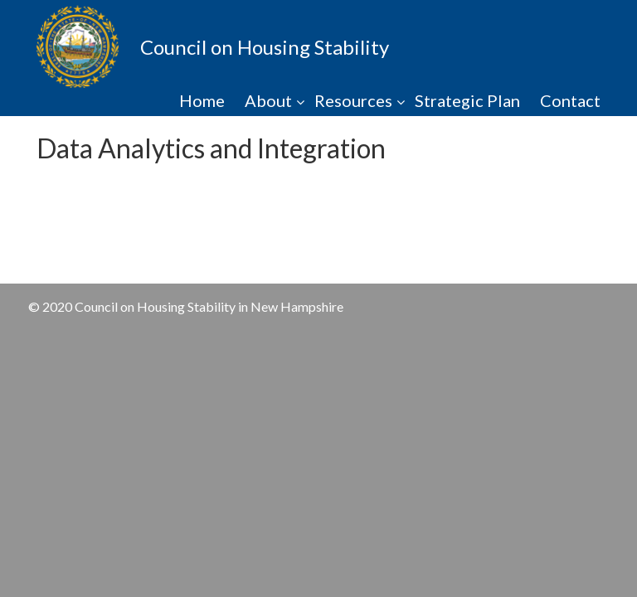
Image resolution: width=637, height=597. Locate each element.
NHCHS (77, 46)
